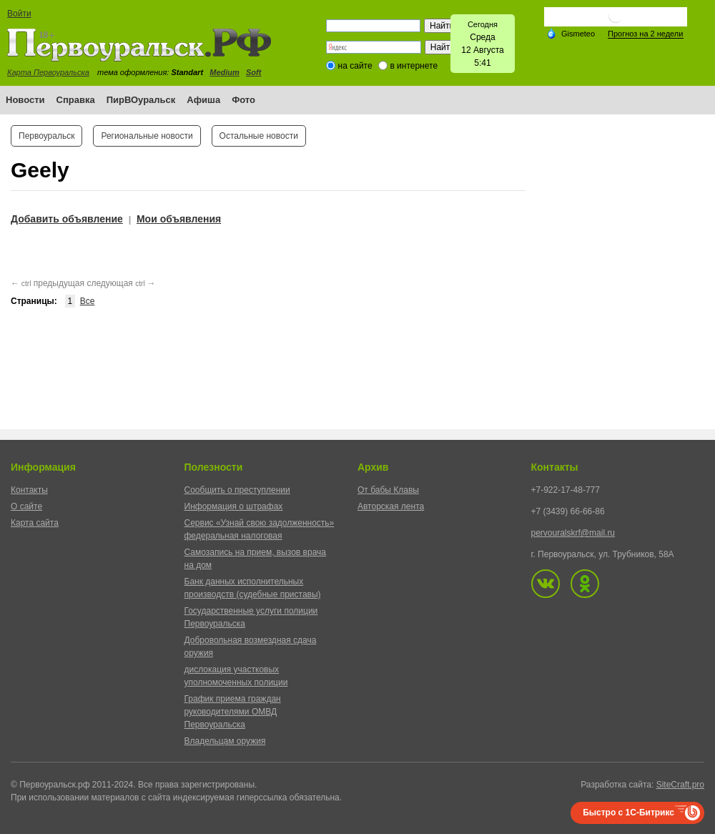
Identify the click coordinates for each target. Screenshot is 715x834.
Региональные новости (146, 136)
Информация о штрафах (233, 506)
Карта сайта (35, 523)
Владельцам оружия (225, 741)
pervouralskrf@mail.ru (573, 533)
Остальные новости (259, 136)
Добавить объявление (67, 219)
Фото (243, 99)
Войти (19, 14)
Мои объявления (179, 219)
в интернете (414, 66)
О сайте (26, 506)
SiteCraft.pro (680, 785)
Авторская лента (391, 506)
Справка (75, 99)
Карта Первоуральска (48, 72)
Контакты (29, 490)
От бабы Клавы (388, 490)
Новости (25, 99)
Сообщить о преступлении (237, 490)
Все (87, 301)
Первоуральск (46, 136)
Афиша (203, 99)
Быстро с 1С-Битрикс (628, 813)
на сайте (355, 66)
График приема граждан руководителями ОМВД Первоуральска (232, 712)
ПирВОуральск (141, 99)
